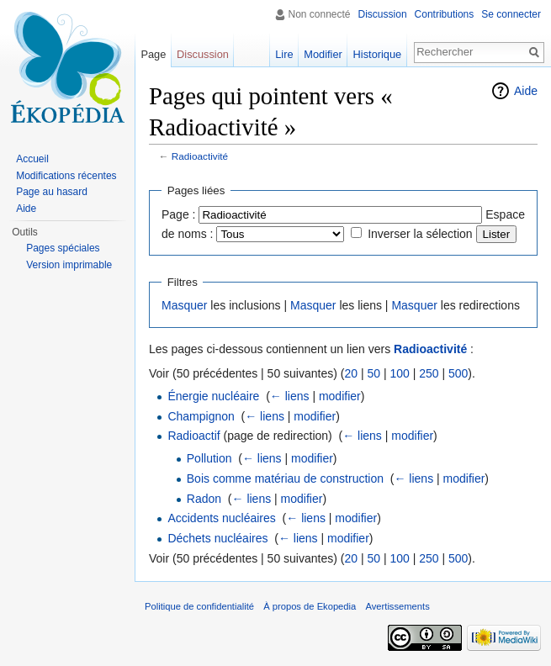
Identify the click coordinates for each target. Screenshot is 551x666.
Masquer (184, 305)
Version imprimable (69, 265)
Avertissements (397, 606)
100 (399, 373)
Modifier (323, 54)
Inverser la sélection (420, 233)
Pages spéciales (62, 248)
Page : (178, 214)
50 (373, 373)
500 (458, 373)
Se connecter (511, 14)
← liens (290, 396)
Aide (526, 91)
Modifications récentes (66, 176)
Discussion (382, 14)
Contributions (444, 14)
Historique (377, 54)
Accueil (32, 159)
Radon (204, 498)
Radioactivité (200, 156)
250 (428, 373)
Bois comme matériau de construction (285, 478)
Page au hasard (51, 192)
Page (153, 54)
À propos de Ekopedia (309, 606)
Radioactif (193, 435)
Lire (284, 54)
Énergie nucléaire (213, 396)
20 (351, 373)
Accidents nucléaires (221, 518)
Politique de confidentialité (199, 606)
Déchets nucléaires (217, 538)
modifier (340, 396)
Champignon (200, 416)
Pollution (209, 458)
